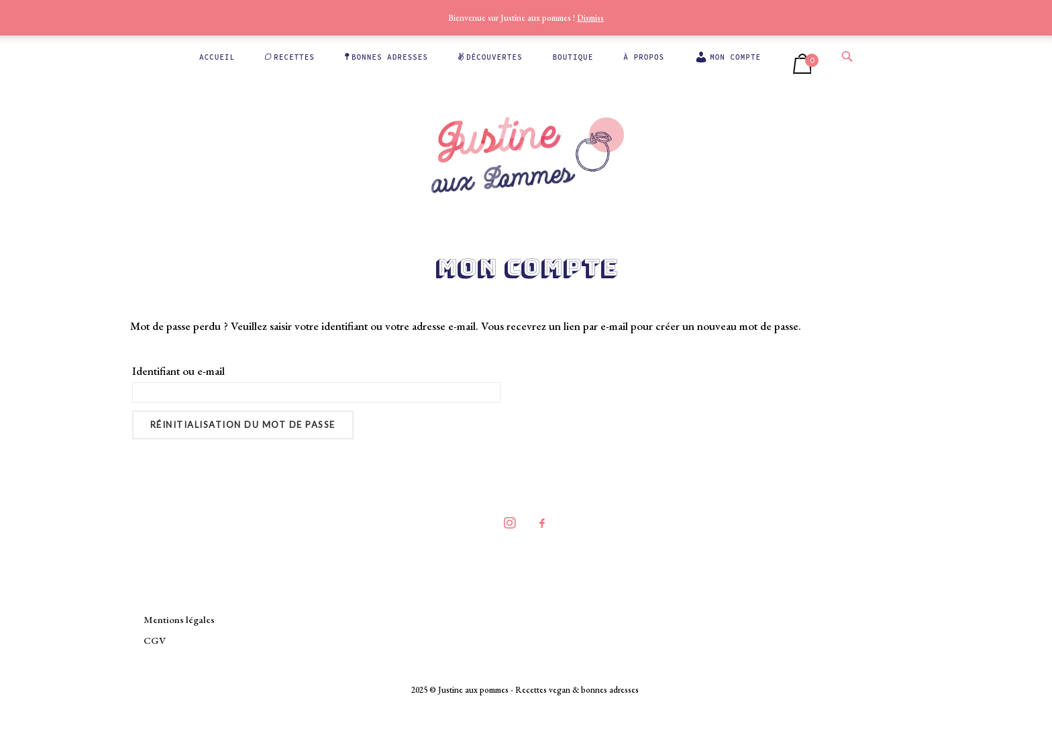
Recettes (290, 57)
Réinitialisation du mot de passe (242, 424)
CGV (155, 640)
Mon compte (727, 57)
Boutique (573, 57)
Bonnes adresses (386, 57)
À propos (643, 57)
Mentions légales (179, 619)
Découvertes (490, 57)
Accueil (217, 57)
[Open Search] (847, 56)
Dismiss (590, 17)
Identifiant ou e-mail (178, 370)
